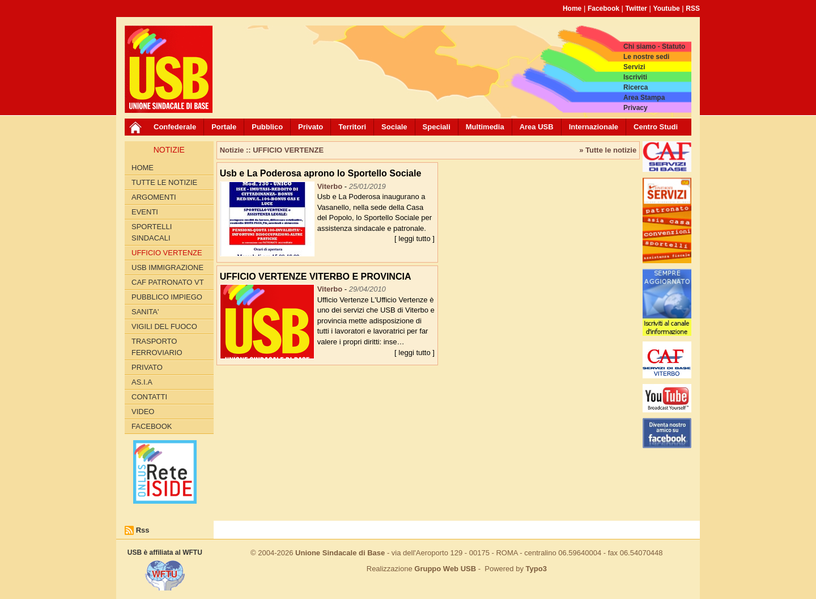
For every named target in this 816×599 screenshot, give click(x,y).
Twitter (636, 8)
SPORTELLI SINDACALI (151, 232)
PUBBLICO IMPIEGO (166, 297)
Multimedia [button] (485, 127)
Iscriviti (635, 77)
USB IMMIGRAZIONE (167, 267)
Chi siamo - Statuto (654, 46)
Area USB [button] (537, 127)
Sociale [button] (394, 127)
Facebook (603, 8)
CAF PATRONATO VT (167, 282)
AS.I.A (141, 382)
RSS (693, 8)
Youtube (666, 8)
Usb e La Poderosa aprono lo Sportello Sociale (321, 173)
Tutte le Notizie (164, 182)
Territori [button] (352, 127)
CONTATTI (149, 397)
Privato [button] (310, 127)
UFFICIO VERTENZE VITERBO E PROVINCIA (315, 276)
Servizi (634, 67)
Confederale (175, 127)
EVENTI (144, 212)
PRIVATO (147, 367)
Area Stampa (644, 98)
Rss (143, 530)
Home (572, 8)
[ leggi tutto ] (414, 238)
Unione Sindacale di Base (340, 553)
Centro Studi (656, 127)
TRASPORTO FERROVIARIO (156, 347)
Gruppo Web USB (445, 568)
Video (142, 411)
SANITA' (145, 311)
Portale (223, 127)
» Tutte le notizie (607, 150)
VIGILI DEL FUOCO (164, 326)
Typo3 (536, 568)
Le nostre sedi (646, 57)
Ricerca (635, 87)
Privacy (635, 108)
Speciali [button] (436, 127)
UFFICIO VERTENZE (166, 252)
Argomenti (153, 197)
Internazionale (593, 127)
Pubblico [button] (267, 127)
